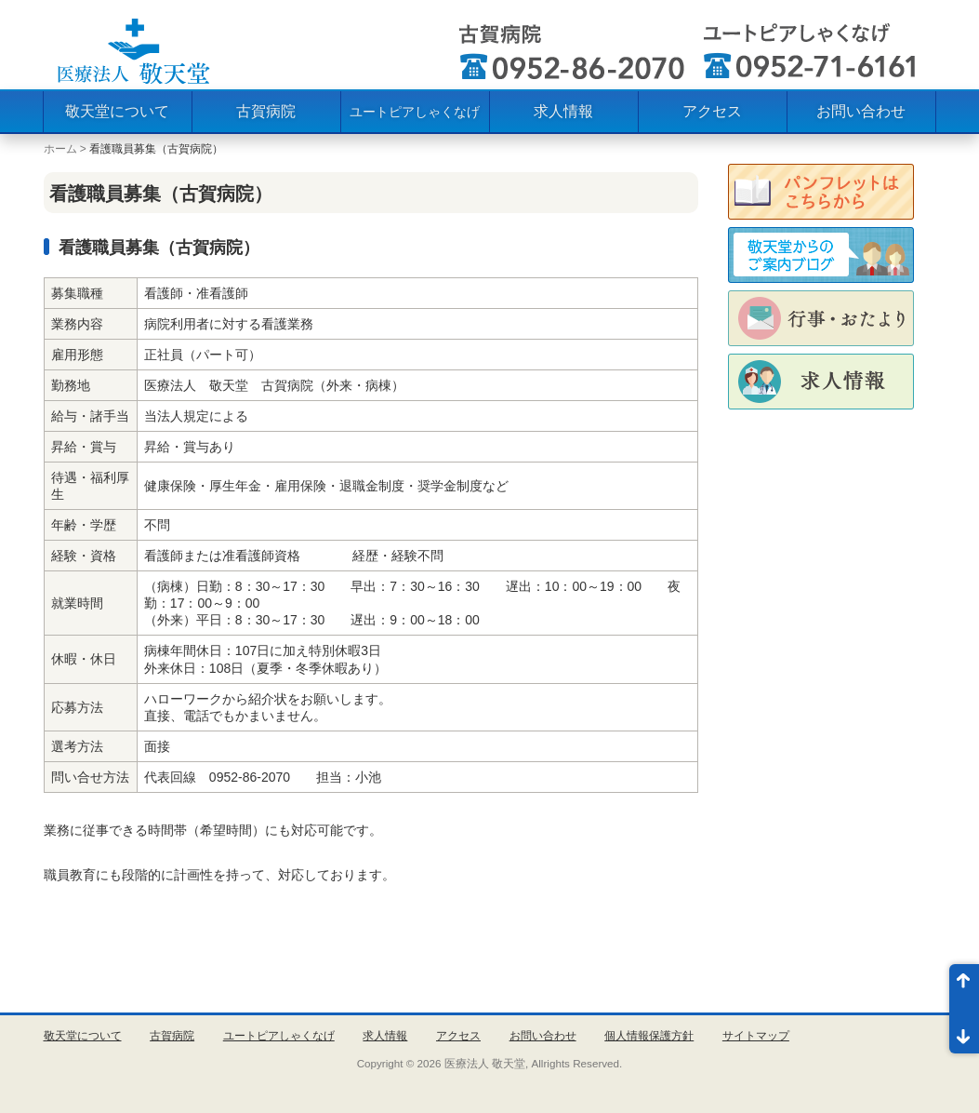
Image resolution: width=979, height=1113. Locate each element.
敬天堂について (117, 111)
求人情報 (563, 111)
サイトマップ (755, 1035)
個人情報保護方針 (649, 1035)
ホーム (60, 148)
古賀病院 (266, 111)
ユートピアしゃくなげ (415, 111)
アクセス (712, 111)
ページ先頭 (964, 986)
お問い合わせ (861, 111)
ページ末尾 (964, 1031)
